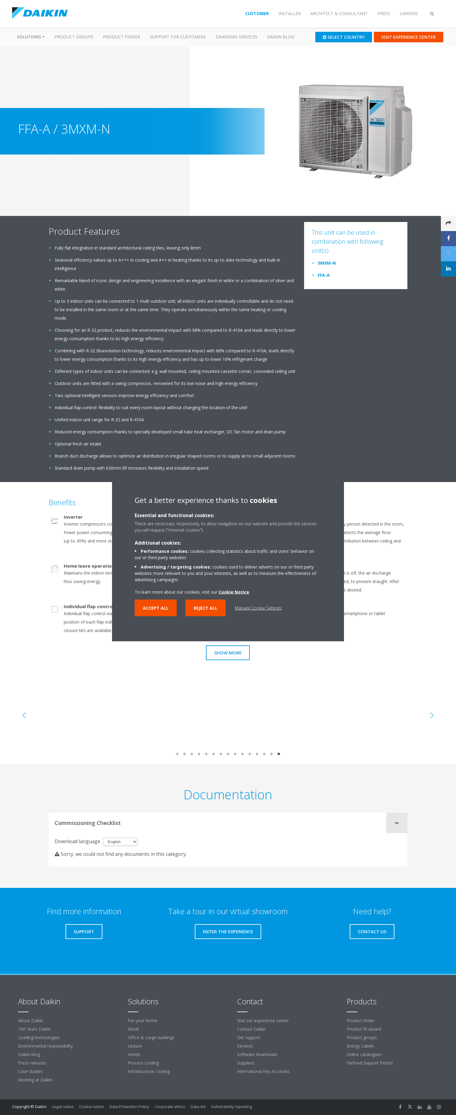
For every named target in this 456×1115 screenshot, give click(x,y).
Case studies (30, 1071)
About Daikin (30, 1020)
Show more (228, 653)
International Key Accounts (263, 1071)
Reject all (205, 608)
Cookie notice (91, 1106)
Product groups (73, 37)
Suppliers (246, 1063)
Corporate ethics (170, 1106)
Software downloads (257, 1054)
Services (245, 1046)
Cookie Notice (234, 592)
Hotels (134, 1054)
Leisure (135, 1046)
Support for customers (178, 37)
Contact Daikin (251, 1029)
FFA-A (324, 275)
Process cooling (143, 1063)
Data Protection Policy (129, 1106)
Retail (133, 1029)
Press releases (32, 1063)
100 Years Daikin (34, 1029)
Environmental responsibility (45, 1046)
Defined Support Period (370, 1063)
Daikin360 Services (236, 37)
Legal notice (63, 1106)
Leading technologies (39, 1037)
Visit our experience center (263, 1020)
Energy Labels (360, 1046)
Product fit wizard (364, 1029)
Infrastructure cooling (149, 1071)
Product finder (121, 37)
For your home (142, 1020)
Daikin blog (280, 37)
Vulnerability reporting (231, 1106)
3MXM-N (327, 263)
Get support (248, 1037)
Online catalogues (364, 1054)
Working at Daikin (35, 1080)
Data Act (198, 1106)
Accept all (156, 608)
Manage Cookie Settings (258, 608)
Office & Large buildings (151, 1037)
